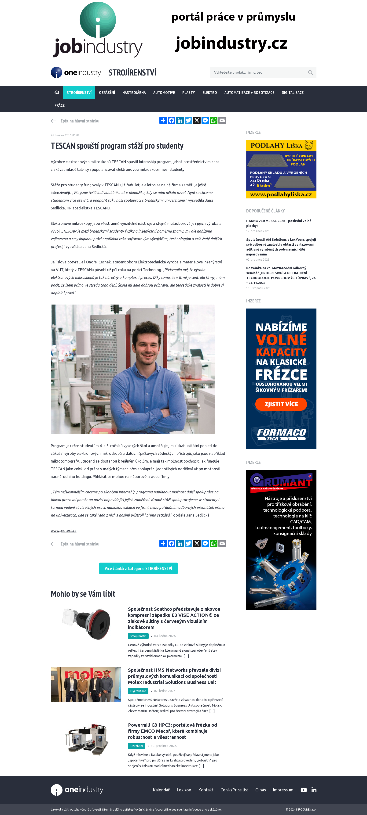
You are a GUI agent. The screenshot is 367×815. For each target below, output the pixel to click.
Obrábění (107, 92)
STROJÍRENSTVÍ (79, 92)
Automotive (164, 92)
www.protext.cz (64, 530)
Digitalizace (293, 92)
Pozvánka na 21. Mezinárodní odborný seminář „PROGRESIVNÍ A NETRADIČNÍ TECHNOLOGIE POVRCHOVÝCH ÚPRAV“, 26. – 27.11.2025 (281, 275)
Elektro (209, 92)
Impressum (283, 789)
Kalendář (161, 789)
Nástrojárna (134, 92)
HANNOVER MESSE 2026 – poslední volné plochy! (279, 223)
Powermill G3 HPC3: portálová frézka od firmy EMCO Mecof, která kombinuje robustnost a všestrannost (172, 731)
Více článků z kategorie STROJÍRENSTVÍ (138, 568)
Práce (60, 105)
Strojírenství (138, 636)
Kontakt (205, 789)
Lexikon (184, 789)
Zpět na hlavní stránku (79, 121)
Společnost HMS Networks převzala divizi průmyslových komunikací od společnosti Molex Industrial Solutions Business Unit (174, 676)
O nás (260, 789)
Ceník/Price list (234, 789)
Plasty (188, 92)
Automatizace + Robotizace (249, 92)
